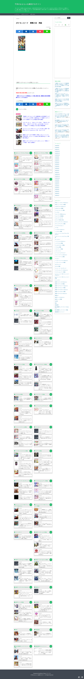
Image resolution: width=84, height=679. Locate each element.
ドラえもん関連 (58, 247)
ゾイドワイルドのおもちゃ (60, 241)
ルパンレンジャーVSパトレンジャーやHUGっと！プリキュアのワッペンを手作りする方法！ (45, 432)
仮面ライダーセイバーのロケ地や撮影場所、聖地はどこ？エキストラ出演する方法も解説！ (62, 100)
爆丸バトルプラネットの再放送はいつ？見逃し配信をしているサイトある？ (25, 634)
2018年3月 (57, 191)
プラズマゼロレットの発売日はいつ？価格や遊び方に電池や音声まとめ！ (45, 238)
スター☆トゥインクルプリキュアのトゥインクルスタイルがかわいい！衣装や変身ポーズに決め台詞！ (25, 344)
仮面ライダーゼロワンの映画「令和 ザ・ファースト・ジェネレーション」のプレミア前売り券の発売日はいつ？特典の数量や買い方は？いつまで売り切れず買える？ (45, 608)
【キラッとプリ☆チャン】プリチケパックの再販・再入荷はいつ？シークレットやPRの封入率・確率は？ (25, 304)
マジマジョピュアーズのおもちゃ (61, 270)
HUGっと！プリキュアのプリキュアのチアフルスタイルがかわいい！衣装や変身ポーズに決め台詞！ (45, 170)
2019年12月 (57, 151)
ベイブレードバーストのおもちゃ (61, 260)
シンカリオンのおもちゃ (59, 229)
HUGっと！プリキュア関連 (60, 204)
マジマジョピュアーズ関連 (60, 272)
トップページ (16, 14)
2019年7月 (57, 160)
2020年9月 (57, 145)
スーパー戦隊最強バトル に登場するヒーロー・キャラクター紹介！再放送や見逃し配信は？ (45, 511)
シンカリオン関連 (58, 231)
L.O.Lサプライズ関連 (59, 208)
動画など (56, 295)
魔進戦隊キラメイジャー (59, 311)
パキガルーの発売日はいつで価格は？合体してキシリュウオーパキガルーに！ (45, 623)
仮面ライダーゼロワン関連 (60, 291)
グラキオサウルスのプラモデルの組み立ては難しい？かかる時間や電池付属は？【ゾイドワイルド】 (25, 383)
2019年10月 (57, 155)
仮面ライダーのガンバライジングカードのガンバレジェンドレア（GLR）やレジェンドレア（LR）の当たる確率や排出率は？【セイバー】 (25, 595)
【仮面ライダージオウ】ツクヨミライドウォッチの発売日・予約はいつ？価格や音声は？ (45, 546)
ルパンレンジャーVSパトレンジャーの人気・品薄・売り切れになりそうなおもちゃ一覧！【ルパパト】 (25, 518)
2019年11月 (57, 153)
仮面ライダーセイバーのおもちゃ (61, 285)
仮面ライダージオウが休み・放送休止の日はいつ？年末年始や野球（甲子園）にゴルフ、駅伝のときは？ (62, 136)
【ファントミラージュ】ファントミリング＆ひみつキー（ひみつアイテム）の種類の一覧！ (25, 432)
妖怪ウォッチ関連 (58, 299)
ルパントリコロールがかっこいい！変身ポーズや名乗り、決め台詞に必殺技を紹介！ (45, 524)
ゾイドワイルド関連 (59, 243)
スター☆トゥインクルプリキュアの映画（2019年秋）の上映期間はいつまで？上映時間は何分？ (25, 358)
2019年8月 (57, 158)
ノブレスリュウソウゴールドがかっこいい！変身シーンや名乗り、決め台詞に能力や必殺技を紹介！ (25, 652)
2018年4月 (57, 189)
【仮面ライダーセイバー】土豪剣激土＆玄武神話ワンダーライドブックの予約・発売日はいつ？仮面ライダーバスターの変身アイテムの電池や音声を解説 (36, 118)
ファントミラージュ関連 (59, 256)
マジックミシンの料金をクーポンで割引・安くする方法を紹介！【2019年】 (25, 322)
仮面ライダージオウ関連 (59, 283)
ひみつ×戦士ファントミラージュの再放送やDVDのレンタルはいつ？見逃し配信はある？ (25, 444)
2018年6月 (57, 185)
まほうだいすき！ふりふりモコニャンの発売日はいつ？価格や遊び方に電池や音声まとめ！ (45, 498)
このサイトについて (24, 14)
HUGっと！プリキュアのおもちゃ (61, 202)
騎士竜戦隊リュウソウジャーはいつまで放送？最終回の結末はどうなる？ (62, 121)
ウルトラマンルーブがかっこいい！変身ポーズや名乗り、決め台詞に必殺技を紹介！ (25, 251)
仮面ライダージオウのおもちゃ (61, 281)
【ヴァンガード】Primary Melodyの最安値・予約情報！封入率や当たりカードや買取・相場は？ (25, 537)
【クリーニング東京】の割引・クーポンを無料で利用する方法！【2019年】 (25, 315)
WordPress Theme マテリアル (44, 673)
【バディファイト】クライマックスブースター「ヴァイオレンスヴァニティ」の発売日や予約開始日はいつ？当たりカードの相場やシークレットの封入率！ (25, 412)
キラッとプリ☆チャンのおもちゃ (61, 221)
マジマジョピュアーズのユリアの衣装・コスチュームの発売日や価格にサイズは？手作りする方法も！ (45, 492)
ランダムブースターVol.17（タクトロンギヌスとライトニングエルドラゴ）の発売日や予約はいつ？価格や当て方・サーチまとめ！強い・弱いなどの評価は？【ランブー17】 (25, 466)
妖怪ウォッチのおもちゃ (59, 297)
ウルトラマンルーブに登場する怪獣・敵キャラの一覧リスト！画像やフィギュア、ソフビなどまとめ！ (25, 245)
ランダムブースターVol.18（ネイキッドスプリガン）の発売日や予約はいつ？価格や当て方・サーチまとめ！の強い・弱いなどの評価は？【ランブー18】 (25, 457)
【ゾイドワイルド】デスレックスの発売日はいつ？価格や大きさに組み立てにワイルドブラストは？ (25, 377)
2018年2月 (57, 193)
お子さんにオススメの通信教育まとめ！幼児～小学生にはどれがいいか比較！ (45, 634)
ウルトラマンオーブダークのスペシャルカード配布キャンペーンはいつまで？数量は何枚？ (45, 215)
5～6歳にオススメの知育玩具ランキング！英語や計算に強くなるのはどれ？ (45, 438)
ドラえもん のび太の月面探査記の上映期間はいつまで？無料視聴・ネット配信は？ (25, 399)
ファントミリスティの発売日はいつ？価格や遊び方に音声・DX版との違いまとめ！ (25, 438)
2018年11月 (57, 176)
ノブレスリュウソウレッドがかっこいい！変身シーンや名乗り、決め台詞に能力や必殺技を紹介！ (25, 658)
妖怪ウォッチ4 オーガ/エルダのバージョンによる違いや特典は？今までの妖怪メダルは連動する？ (25, 613)
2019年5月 (57, 164)
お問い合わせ (32, 14)
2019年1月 (57, 172)
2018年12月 (57, 174)
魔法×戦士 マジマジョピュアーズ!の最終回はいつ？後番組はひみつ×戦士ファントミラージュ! (45, 486)
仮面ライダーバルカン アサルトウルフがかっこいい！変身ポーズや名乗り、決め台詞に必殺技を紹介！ (45, 579)
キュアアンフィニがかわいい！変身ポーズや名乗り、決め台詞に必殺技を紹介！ (45, 158)
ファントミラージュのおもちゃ (61, 254)
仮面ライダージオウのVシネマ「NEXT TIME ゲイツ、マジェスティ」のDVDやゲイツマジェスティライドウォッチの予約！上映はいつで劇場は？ (45, 538)
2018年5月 (57, 187)
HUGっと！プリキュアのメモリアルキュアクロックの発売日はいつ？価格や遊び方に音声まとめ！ (25, 173)
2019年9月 (57, 157)
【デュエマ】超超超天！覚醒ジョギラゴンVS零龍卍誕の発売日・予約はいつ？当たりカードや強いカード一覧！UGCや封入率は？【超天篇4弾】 (45, 378)
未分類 (56, 301)
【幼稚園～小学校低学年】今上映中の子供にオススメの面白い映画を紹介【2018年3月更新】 (25, 263)
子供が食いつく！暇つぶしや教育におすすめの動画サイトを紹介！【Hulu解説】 (45, 592)
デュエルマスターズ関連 (59, 245)
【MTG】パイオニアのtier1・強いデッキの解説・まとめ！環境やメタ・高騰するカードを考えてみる (25, 486)
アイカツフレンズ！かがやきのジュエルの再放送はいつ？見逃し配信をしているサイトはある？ (45, 184)
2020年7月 (57, 149)
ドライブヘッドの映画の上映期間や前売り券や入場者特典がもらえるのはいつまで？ (45, 399)
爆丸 (56, 303)
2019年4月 (57, 166)
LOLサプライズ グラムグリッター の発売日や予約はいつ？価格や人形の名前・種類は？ (25, 184)
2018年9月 (57, 180)
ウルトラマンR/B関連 (59, 216)
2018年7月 (57, 183)
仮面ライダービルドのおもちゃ (61, 293)
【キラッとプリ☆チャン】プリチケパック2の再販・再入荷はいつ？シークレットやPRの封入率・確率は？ (25, 290)
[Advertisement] (33, 66)
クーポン (56, 227)
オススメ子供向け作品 (59, 219)
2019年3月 (57, 168)
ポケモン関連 (57, 266)
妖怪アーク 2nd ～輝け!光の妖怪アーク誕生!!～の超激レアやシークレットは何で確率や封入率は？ (25, 607)
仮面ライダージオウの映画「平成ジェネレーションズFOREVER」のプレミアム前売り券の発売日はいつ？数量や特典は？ (36, 136)
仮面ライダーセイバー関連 (60, 287)
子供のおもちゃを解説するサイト (28, 4)
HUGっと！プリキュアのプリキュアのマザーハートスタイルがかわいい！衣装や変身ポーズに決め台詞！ (45, 164)
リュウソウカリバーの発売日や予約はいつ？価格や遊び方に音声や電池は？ (25, 665)
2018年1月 (57, 195)
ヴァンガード (57, 280)
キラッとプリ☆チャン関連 (60, 223)
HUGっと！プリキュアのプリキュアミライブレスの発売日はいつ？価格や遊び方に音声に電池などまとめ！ (25, 166)
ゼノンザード (57, 239)
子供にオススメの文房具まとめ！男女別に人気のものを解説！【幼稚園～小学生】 (45, 444)
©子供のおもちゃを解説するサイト (38, 674)
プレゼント (57, 258)
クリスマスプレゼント (59, 225)
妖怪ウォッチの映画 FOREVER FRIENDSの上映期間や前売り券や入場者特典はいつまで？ (25, 619)
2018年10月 (57, 178)
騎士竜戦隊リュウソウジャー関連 (61, 309)
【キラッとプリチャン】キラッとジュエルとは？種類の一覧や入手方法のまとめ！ (45, 271)
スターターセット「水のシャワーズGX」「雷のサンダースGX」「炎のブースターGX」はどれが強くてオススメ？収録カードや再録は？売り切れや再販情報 (36, 124)
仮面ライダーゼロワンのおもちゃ (61, 289)
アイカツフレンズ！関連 (59, 210)
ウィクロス (57, 212)
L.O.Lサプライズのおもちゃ (60, 206)
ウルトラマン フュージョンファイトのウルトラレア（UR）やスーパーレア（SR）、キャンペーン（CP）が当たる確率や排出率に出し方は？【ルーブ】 (45, 223)
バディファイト (58, 250)
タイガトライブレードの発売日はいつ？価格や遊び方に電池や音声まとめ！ (45, 244)
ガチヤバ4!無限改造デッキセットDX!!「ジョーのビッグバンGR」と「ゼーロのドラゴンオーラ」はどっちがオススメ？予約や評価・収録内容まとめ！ (45, 387)
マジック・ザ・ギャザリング (60, 268)
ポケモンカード (58, 264)
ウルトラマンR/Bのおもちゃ (60, 214)
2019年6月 (57, 162)
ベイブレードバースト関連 (60, 262)
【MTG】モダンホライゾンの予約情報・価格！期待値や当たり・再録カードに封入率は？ (25, 492)
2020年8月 (57, 147)
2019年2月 (57, 170)
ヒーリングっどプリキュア (60, 252)
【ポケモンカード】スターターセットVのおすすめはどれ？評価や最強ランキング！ (45, 456)
